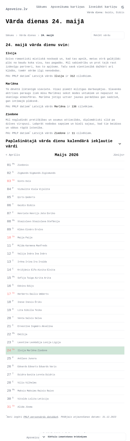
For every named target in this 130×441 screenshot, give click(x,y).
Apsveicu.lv (17, 9)
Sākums (41, 7)
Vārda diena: (95, 12)
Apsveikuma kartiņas (68, 7)
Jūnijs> (118, 155)
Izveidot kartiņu (103, 7)
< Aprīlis (13, 155)
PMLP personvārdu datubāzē (41, 417)
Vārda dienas (29, 35)
